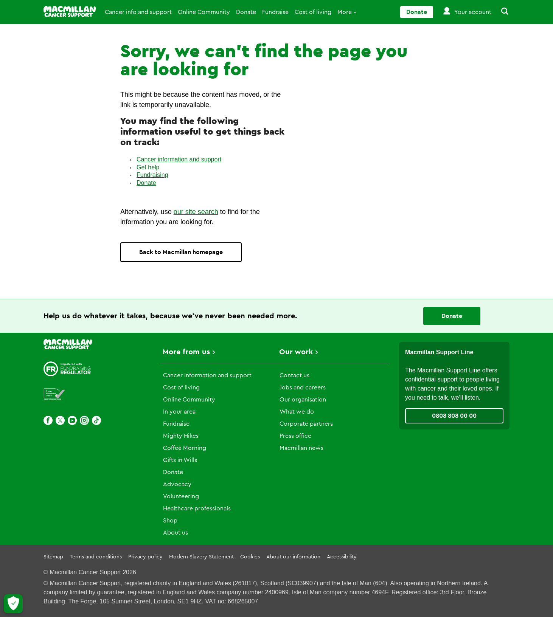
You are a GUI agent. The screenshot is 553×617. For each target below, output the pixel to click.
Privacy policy (145, 557)
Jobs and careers (303, 387)
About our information (293, 557)
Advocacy (177, 484)
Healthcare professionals (197, 508)
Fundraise (275, 12)
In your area (179, 412)
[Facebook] (48, 420)
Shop (170, 521)
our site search (196, 211)
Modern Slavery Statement (201, 557)
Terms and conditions (96, 557)
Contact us (294, 375)
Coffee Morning (184, 448)
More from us (186, 352)
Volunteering (181, 496)
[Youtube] (72, 420)
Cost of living (313, 12)
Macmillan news (301, 448)
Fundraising (152, 175)
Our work (296, 352)
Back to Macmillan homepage (181, 252)
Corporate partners (306, 424)
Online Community (204, 12)
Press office (295, 436)
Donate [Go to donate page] (416, 12)
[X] (60, 420)
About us (175, 533)
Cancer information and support (179, 159)
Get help (148, 167)
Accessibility (342, 557)
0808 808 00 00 (454, 416)
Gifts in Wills (180, 460)
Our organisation (303, 400)
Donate (246, 12)
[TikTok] (96, 420)
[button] (500, 12)
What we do (297, 412)
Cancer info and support (138, 12)
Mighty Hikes (181, 436)
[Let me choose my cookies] (13, 603)
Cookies (250, 557)
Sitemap (53, 557)
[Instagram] (84, 420)
